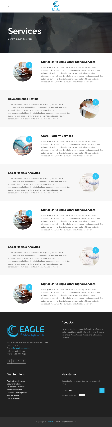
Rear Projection (13, 395)
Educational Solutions (16, 387)
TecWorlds (51, 422)
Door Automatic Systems (17, 392)
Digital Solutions (13, 398)
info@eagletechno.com (21, 348)
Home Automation (14, 390)
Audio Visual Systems (16, 381)
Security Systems (14, 384)
